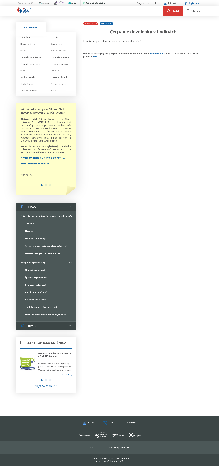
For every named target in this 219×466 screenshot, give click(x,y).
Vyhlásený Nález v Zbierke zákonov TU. (43, 157)
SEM (95, 56)
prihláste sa (156, 53)
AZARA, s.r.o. (112, 461)
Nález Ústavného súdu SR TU (37, 163)
